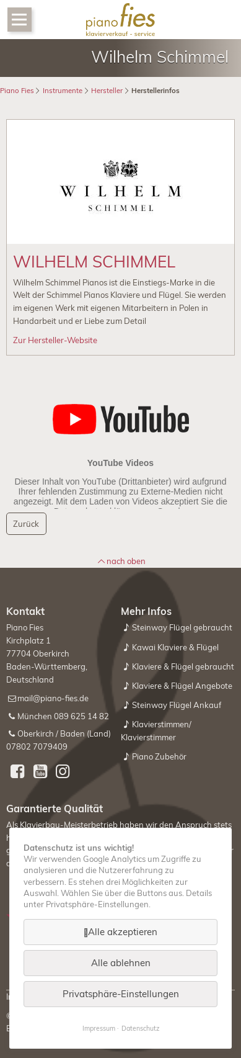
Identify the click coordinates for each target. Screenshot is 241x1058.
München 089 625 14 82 (63, 716)
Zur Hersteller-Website (55, 340)
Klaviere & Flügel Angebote (182, 686)
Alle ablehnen (121, 963)
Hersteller (107, 90)
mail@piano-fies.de (53, 698)
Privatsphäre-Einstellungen (121, 994)
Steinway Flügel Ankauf (176, 705)
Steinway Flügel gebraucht (182, 627)
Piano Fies (17, 90)
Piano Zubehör (159, 756)
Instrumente (62, 90)
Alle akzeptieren (122, 932)
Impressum (98, 1028)
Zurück (26, 524)
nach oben (126, 561)
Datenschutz (140, 1028)
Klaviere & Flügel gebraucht (183, 666)
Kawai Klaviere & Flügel (175, 647)
